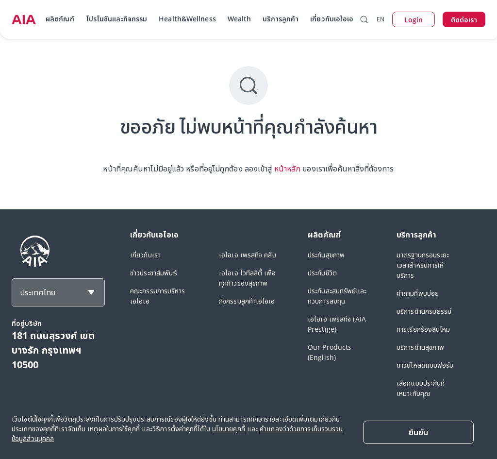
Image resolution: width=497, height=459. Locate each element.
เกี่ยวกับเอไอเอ (331, 18)
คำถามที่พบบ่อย (418, 293)
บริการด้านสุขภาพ (420, 347)
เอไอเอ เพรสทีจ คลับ (247, 254)
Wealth (239, 18)
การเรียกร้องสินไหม (423, 329)
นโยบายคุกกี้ (228, 428)
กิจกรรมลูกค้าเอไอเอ (247, 301)
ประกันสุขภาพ (326, 254)
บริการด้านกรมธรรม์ (424, 311)
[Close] (418, 432)
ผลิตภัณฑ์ (60, 18)
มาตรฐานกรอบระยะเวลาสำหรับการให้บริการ (423, 265)
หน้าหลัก (287, 168)
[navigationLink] (24, 19)
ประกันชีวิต (322, 272)
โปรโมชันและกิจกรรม (117, 18)
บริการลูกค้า (280, 18)
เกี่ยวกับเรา (145, 254)
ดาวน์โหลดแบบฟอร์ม (425, 365)
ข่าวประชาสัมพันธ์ (153, 272)
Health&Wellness (187, 18)
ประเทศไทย (37, 292)
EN (380, 19)
